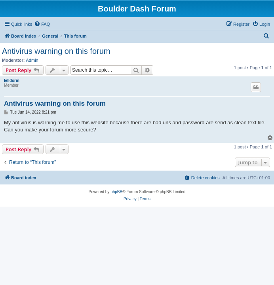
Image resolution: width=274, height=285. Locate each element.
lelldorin (11, 80)
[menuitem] (42, 24)
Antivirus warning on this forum (56, 51)
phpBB (116, 192)
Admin (32, 60)
